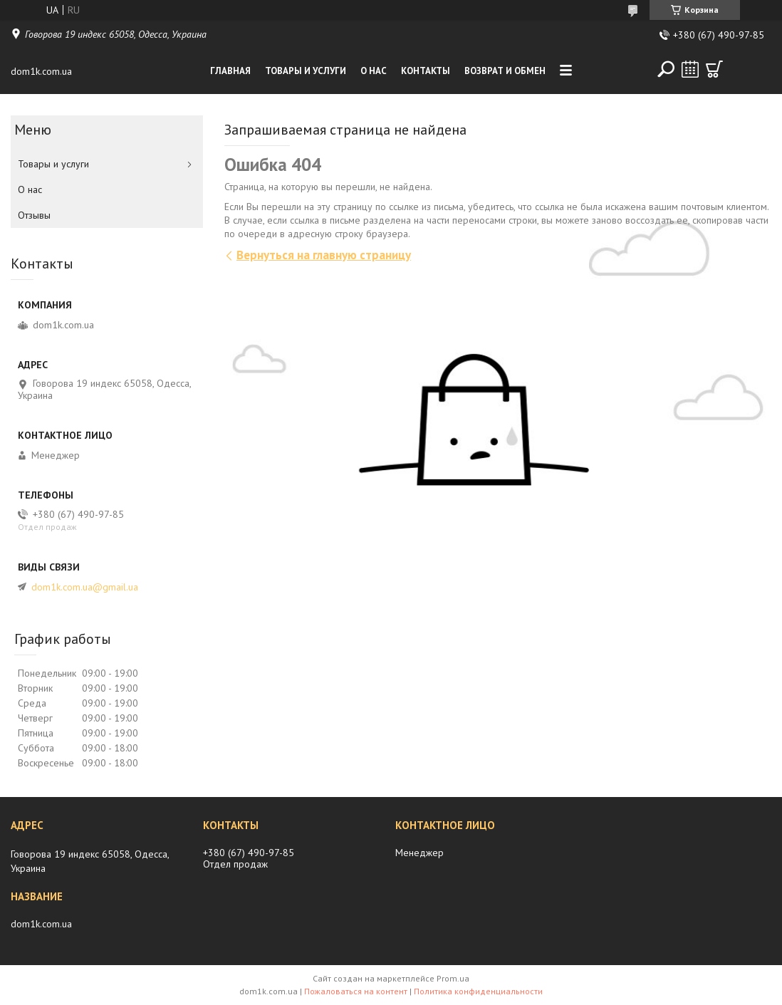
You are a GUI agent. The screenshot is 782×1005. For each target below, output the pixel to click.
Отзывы (34, 215)
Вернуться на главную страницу (323, 255)
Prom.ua (453, 978)
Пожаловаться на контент (355, 991)
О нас (373, 71)
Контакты (425, 71)
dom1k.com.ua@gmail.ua (84, 587)
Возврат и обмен (505, 71)
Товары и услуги (305, 71)
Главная (230, 71)
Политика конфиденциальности (478, 991)
